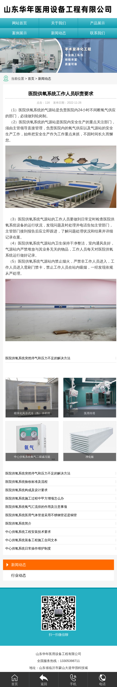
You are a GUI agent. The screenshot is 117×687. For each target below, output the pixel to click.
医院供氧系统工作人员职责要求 (60, 93)
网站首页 (19, 23)
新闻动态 (58, 33)
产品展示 (97, 23)
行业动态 (18, 575)
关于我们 (58, 23)
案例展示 (19, 33)
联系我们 (97, 33)
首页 (31, 78)
